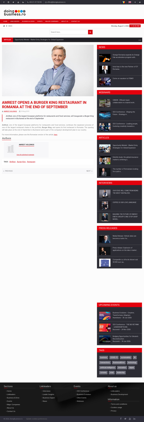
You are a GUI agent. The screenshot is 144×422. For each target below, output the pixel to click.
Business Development (119, 394)
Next (89, 171)
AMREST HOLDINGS (10, 111)
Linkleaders (14, 21)
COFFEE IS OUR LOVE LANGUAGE (124, 202)
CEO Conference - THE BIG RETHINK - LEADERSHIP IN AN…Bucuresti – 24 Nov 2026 (126, 327)
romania (103, 372)
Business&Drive (119, 362)
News (10, 26)
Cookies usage (116, 407)
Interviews (46, 391)
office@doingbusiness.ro (55, 2)
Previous (8, 171)
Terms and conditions (119, 404)
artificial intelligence (107, 368)
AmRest (13, 162)
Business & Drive (28, 21)
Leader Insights (48, 394)
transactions (105, 362)
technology (132, 362)
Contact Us (75, 21)
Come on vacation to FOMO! (123, 78)
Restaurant (31, 162)
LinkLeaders (115, 391)
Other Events (81, 398)
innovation (122, 368)
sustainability (125, 357)
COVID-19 (113, 357)
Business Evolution (84, 394)
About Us (64, 21)
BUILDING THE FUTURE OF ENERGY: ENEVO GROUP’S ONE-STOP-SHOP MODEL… (125, 216)
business (103, 357)
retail (112, 372)
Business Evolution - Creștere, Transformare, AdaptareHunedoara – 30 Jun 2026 (123, 315)
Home (5, 21)
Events (40, 21)
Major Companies (51, 21)
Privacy (113, 411)
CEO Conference (83, 391)
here (55, 135)
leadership (121, 372)
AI (135, 357)
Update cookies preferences (36, 419)
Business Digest (49, 398)
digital (131, 368)
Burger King (21, 162)
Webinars (80, 401)
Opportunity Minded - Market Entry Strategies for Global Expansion (39, 40)
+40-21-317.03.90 (34, 2)
